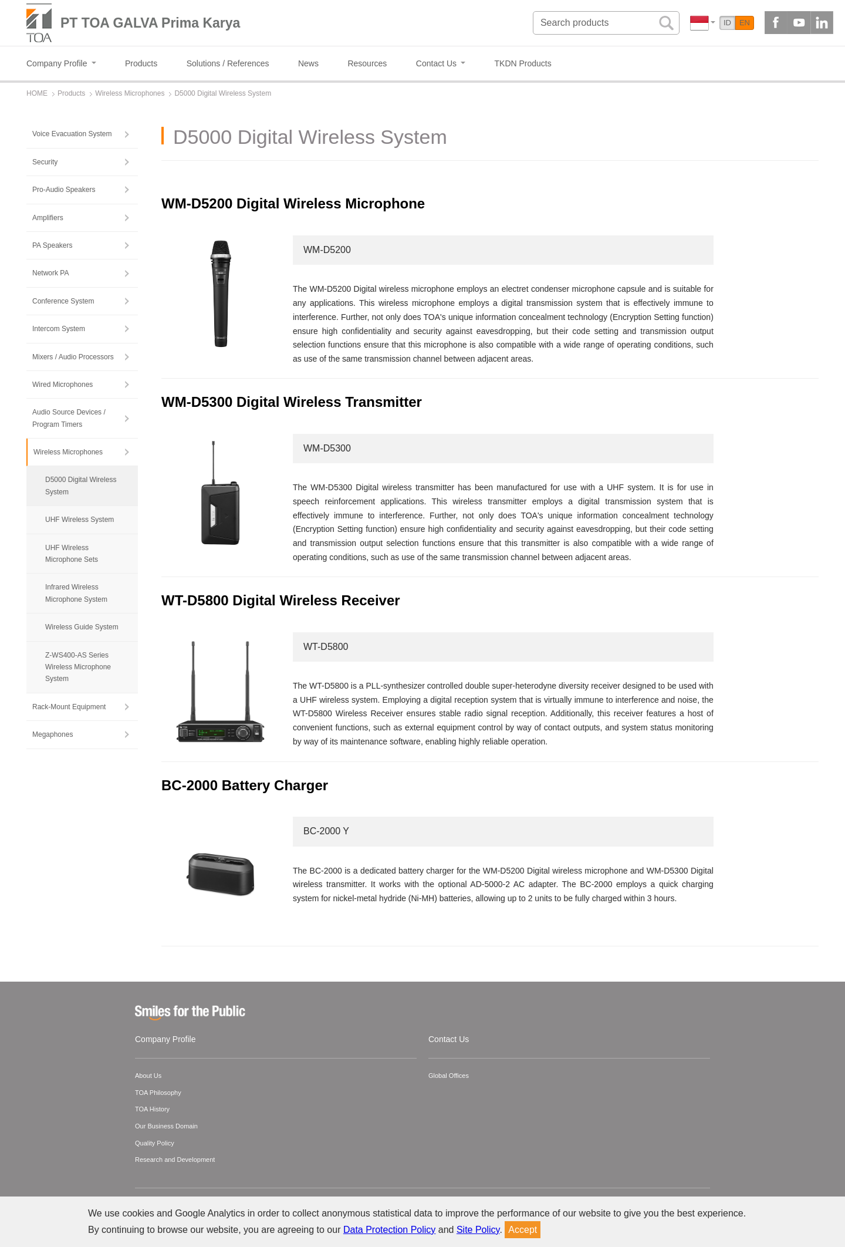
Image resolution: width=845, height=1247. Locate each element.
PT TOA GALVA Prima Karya (150, 23)
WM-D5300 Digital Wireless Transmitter (291, 402)
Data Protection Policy (389, 1230)
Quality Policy (154, 1143)
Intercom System (58, 329)
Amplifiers (47, 218)
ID (727, 22)
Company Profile (165, 1039)
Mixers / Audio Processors (73, 357)
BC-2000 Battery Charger (244, 785)
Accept (522, 1230)
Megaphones (52, 734)
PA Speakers (52, 245)
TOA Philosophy (158, 1092)
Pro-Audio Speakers (63, 190)
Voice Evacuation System (71, 134)
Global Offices (448, 1075)
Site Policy (478, 1230)
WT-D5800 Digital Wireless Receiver (280, 600)
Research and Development (175, 1159)
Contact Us (448, 1039)
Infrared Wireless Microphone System (76, 593)
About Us (148, 1075)
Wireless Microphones (68, 452)
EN (744, 22)
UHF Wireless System (79, 519)
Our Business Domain (166, 1126)
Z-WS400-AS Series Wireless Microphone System (78, 667)
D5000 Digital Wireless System (80, 486)
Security (45, 162)
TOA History (152, 1109)
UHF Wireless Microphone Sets (71, 554)
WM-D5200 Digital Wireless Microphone (293, 203)
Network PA (50, 273)
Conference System (63, 301)
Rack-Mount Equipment (69, 707)
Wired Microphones (62, 384)
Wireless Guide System (82, 627)
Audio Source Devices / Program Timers (69, 418)
